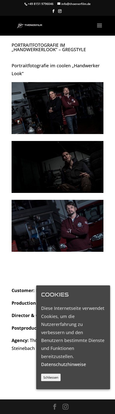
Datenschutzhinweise (63, 364)
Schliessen (50, 377)
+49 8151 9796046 (40, 4)
